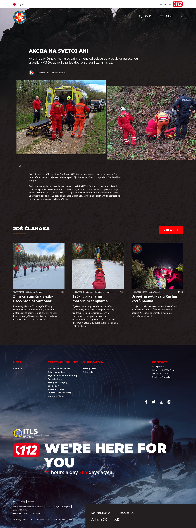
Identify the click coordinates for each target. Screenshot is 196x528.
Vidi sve (171, 229)
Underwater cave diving (59, 392)
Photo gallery (89, 368)
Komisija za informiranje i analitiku (98, 292)
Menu (166, 16)
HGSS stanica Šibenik (151, 292)
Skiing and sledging (57, 382)
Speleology (53, 386)
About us (17, 368)
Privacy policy (19, 501)
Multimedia (93, 362)
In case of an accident (59, 368)
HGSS (17, 362)
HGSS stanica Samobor (34, 292)
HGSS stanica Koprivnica (57, 72)
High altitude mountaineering (62, 375)
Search (146, 16)
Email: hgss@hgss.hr (161, 377)
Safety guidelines (63, 362)
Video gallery (89, 372)
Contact (159, 362)
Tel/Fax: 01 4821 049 (161, 373)
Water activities (56, 389)
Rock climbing (55, 379)
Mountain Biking (56, 396)
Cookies (31, 501)
